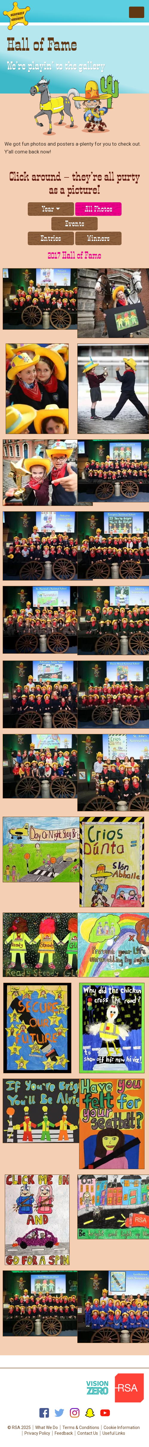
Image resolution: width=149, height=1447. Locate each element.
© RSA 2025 (19, 1427)
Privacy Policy (37, 1433)
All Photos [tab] (98, 209)
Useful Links (113, 1433)
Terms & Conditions (80, 1427)
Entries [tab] (51, 238)
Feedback (64, 1433)
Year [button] (48, 209)
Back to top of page (74, 1363)
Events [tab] (74, 223)
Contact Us (87, 1433)
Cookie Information (122, 1427)
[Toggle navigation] (136, 12)
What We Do (46, 1427)
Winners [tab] (98, 238)
